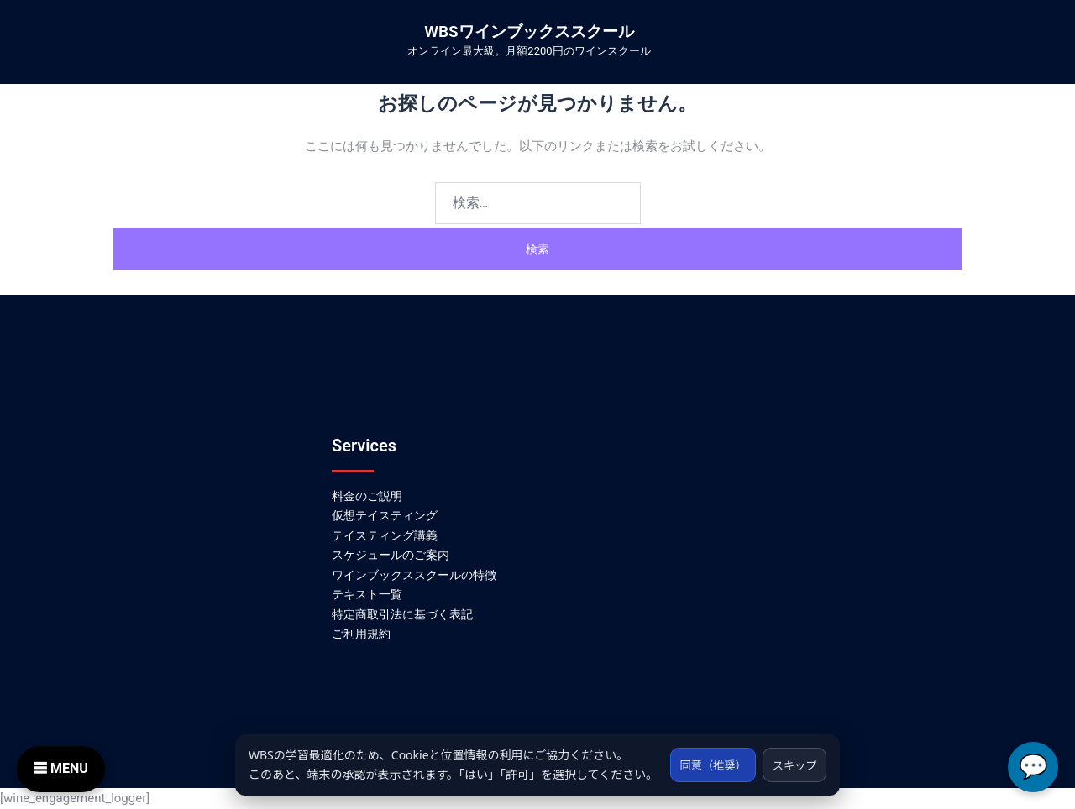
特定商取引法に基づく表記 (402, 614)
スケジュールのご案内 (390, 554)
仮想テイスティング (385, 515)
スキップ (791, 755)
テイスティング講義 (385, 535)
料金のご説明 (367, 496)
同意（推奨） (704, 755)
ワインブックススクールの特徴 (414, 575)
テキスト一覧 (367, 594)
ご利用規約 (361, 633)
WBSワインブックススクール (528, 31)
